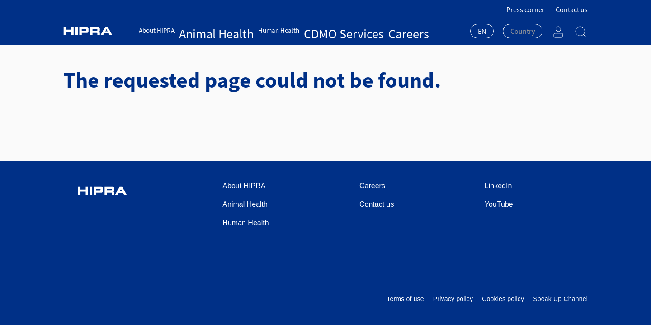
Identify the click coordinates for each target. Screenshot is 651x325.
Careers (326, 30)
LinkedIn (498, 186)
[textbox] (522, 31)
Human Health (244, 30)
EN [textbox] (482, 31)
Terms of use (405, 298)
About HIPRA (157, 30)
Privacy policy (453, 298)
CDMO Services (290, 30)
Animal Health (199, 30)
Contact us (572, 9)
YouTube (499, 204)
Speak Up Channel (560, 298)
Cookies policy (503, 298)
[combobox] (482, 32)
